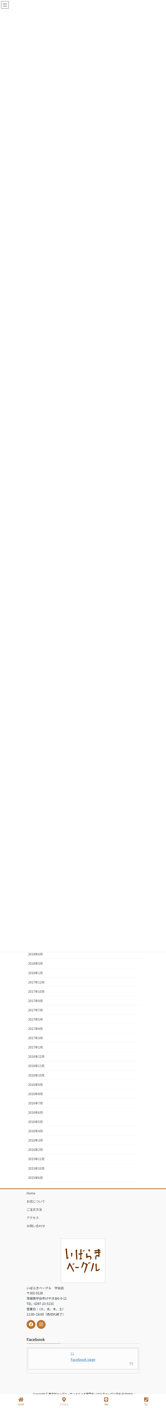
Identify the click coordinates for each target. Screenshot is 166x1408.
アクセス (33, 1217)
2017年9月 (35, 1001)
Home (31, 1193)
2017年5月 (35, 1019)
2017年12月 (36, 982)
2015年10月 (36, 1168)
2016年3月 (35, 1140)
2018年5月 (35, 963)
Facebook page (83, 1359)
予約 (106, 1401)
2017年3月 (35, 1038)
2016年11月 (36, 1066)
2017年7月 (35, 1010)
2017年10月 (36, 991)
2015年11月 (36, 1159)
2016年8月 (35, 1094)
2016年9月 (35, 1084)
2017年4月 (35, 1028)
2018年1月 (35, 973)
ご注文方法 (34, 1209)
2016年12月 (36, 1056)
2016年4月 (35, 1131)
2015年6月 (35, 1177)
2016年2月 (35, 1149)
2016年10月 (36, 1075)
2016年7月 (35, 1103)
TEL (146, 1401)
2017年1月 (35, 1047)
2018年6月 (35, 954)
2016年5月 (35, 1121)
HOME (21, 1401)
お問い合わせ (36, 1226)
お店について (36, 1201)
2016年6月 (35, 1112)
